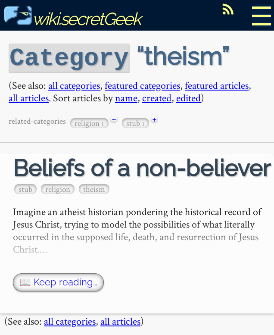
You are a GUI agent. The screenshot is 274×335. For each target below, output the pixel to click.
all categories (74, 84)
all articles (29, 96)
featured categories (142, 84)
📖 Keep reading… (58, 281)
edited (188, 96)
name (126, 96)
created (156, 96)
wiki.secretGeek (72, 19)
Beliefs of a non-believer (142, 167)
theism (94, 188)
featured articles (217, 84)
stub (135, 122)
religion (89, 122)
